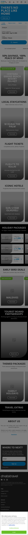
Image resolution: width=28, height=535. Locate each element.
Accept (14, 532)
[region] (14, 523)
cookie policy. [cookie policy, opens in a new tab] (12, 525)
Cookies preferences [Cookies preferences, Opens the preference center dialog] (14, 528)
